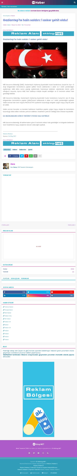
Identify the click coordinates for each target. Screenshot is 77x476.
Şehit (30, 150)
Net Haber (7, 313)
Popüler (6, 278)
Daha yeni (6, 225)
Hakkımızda (35, 473)
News (39, 464)
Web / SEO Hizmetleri (9, 7)
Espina (43, 464)
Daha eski (71, 225)
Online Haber (8, 307)
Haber (13, 16)
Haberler (22, 150)
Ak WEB (38, 246)
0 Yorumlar (27, 25)
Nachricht (28, 464)
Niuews (22, 464)
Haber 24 (7, 322)
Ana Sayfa (6, 16)
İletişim (45, 473)
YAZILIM (38, 272)
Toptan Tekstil (34, 469)
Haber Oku (7, 316)
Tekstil (32, 467)
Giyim (35, 465)
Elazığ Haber (8, 310)
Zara (13, 164)
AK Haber (7, 319)
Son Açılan (15, 278)
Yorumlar (25, 278)
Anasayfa (24, 473)
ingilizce (21, 458)
